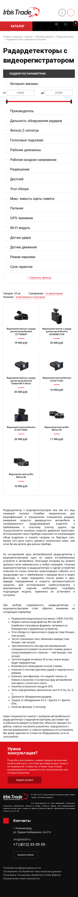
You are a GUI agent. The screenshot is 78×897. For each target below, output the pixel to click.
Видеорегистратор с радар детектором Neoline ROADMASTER (56, 332)
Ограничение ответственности (21, 878)
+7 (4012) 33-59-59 (29, 844)
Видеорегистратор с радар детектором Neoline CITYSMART (21, 332)
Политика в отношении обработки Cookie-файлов (32, 875)
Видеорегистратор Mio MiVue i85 (21, 475)
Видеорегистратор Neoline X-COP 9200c (21, 428)
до (42, 92)
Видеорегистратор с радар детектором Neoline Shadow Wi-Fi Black (21, 381)
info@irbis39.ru (22, 839)
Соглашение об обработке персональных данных (32, 871)
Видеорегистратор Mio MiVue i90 (57, 428)
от (4, 92)
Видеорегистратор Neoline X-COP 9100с (57, 379)
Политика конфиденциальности (22, 868)
